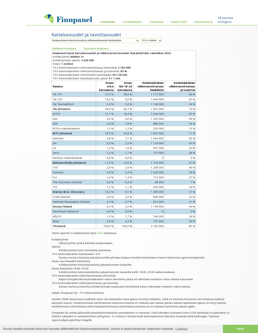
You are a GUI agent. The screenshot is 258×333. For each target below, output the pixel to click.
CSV (99, 233)
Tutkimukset (132, 22)
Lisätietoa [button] (181, 328)
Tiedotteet (178, 22)
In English (224, 22)
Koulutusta (203, 22)
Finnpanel (107, 22)
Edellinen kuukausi (64, 48)
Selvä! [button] (240, 328)
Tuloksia (156, 22)
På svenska (225, 18)
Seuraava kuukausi (96, 48)
